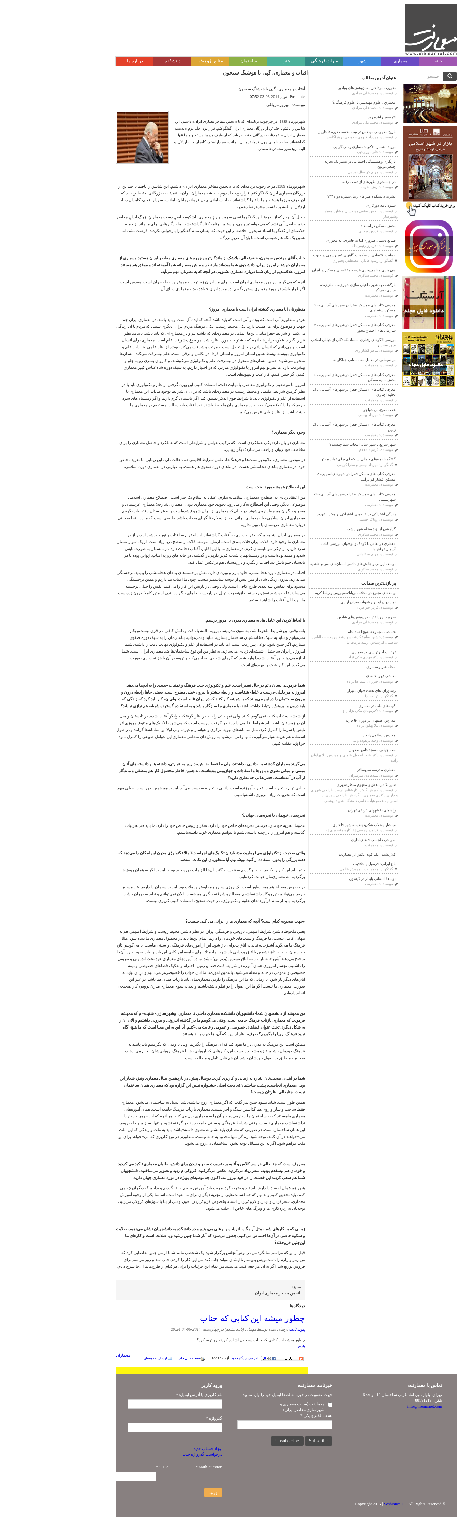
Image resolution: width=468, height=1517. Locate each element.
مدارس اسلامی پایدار (326, 735)
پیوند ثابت (245, 1329)
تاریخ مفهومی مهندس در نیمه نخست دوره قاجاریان (304, 132)
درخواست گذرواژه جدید (150, 1454)
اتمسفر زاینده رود (329, 117)
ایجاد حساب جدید (155, 1448)
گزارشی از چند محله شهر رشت (318, 529)
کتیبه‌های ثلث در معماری (324, 705)
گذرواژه (161, 1418)
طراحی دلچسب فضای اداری (321, 839)
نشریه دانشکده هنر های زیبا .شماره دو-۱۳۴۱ (309, 196)
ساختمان (196, 60)
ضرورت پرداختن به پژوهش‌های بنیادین (314, 87)
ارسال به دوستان (105, 1358)
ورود (160, 1492)
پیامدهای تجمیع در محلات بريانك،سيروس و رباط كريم (302, 593)
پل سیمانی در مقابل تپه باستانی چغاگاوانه (312, 360)
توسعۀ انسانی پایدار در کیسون (320, 878)
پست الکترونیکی (264, 1415)
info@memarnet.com (372, 1406)
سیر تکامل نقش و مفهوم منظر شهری (313, 784)
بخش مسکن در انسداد (325, 226)
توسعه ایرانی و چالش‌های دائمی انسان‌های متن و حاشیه (300, 564)
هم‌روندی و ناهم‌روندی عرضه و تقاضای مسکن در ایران (301, 270)
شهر (310, 60)
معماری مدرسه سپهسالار (324, 770)
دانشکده (120, 60)
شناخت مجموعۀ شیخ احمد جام (319, 632)
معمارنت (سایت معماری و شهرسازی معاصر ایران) (250, 1406)
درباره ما (83, 60)
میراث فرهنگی (272, 60)
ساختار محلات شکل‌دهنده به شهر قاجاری (311, 825)
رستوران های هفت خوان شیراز (319, 690)
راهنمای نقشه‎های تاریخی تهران (319, 810)
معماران (71, 1355)
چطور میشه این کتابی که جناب (200, 1318)
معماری (348, 60)
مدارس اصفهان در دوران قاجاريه (318, 720)
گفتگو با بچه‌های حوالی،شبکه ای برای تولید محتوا (305, 459)
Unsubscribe (235, 1441)
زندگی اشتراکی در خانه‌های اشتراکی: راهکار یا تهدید (304, 514)
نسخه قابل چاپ (139, 1358)
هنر (234, 60)
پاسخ (249, 1346)
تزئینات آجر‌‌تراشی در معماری (321, 652)
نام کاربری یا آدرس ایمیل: (147, 1394)
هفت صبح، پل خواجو (327, 409)
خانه (386, 60)
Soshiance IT (342, 1504)
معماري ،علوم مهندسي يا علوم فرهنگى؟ (311, 102)
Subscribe (266, 1441)
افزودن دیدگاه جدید (192, 1358)
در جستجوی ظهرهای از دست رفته (316, 181)
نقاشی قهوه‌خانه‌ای (328, 676)
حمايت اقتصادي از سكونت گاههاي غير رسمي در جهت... (300, 255)
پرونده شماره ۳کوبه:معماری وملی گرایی (312, 147)
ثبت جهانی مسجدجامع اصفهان (319, 750)
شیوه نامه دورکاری (328, 205)
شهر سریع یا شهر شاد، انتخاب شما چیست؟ (310, 444)
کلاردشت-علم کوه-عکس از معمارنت (314, 854)
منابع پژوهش (158, 60)
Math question (156, 1467)
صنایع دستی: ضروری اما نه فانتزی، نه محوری (308, 240)
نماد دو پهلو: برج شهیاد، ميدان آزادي (315, 602)
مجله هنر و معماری (328, 666)
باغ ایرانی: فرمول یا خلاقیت (322, 864)
